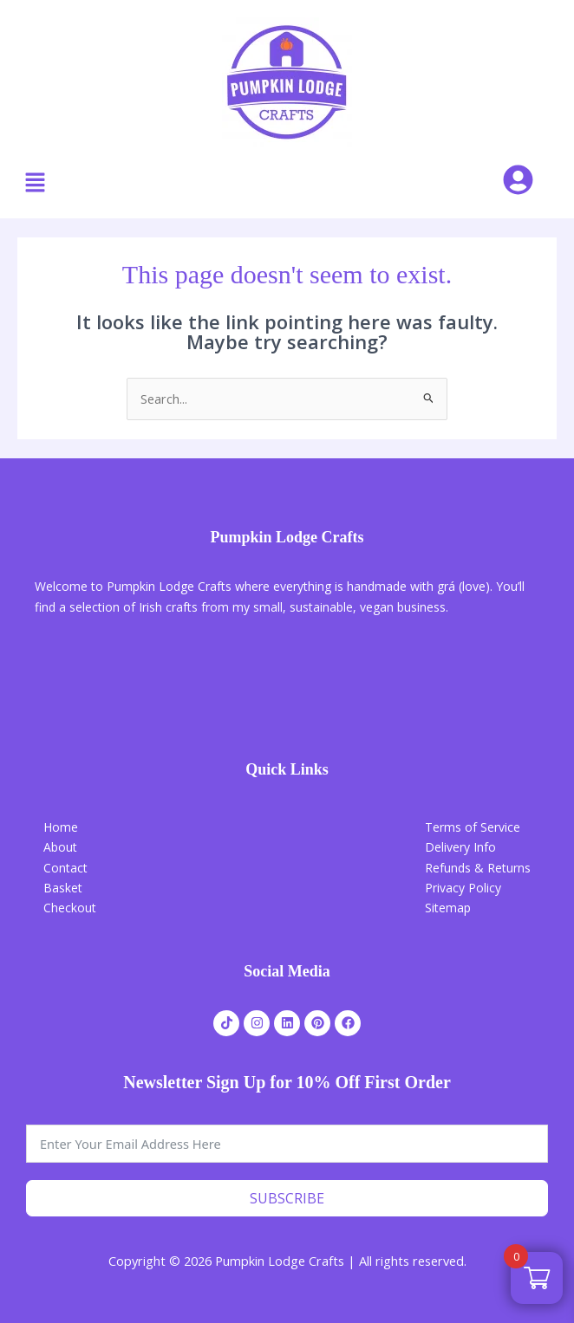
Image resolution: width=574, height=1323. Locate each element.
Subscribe (287, 1198)
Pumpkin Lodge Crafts (286, 537)
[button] (34, 183)
